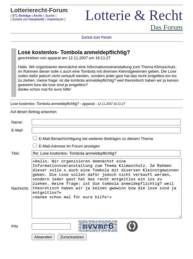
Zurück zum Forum (98, 37)
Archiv (30, 15)
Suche (42, 15)
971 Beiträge (14, 15)
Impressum (48, 19)
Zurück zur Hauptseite (21, 19)
